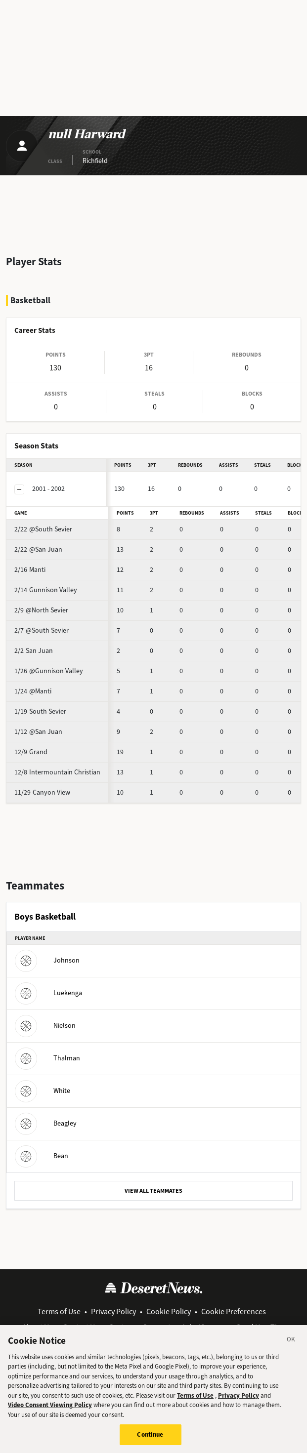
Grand (30, 752)
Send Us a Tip (258, 1327)
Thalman (47, 1058)
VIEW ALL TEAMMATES (153, 1191)
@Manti (32, 691)
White (42, 1090)
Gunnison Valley (45, 590)
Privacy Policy (113, 1311)
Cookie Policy (168, 1311)
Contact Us (80, 1327)
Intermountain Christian (57, 772)
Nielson (45, 1025)
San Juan (33, 650)
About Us (37, 1327)
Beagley (46, 1123)
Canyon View (42, 792)
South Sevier (40, 711)
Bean (41, 1156)
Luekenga (48, 993)
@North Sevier (41, 610)
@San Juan (38, 549)
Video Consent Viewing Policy (50, 1413)
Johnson (47, 960)
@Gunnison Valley (48, 671)
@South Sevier (43, 529)
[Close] (291, 1349)
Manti (29, 569)
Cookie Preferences (233, 1311)
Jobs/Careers (203, 1327)
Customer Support (140, 1327)
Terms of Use (59, 1311)
